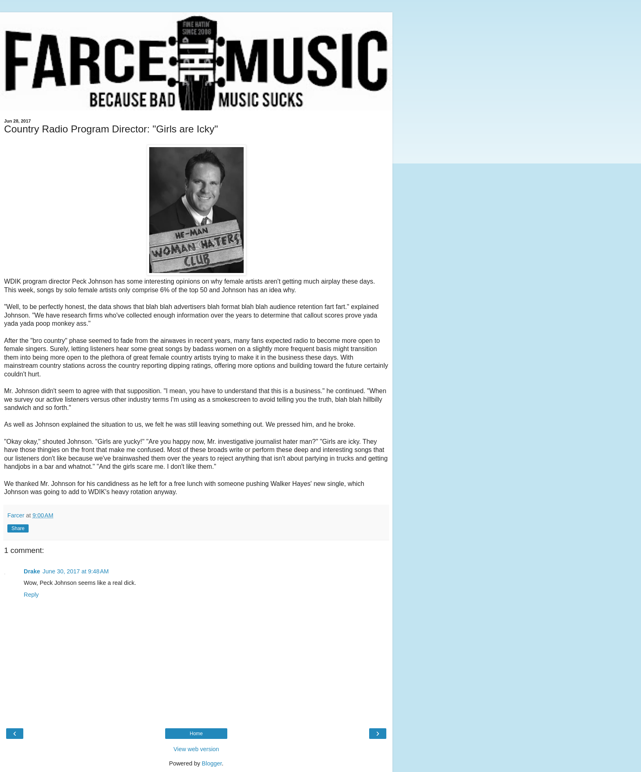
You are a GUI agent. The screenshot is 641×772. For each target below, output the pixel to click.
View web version (196, 749)
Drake (32, 571)
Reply (31, 594)
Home (196, 733)
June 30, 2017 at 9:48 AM (76, 571)
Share (18, 528)
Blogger (212, 763)
